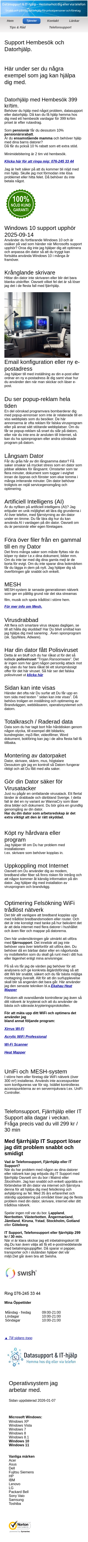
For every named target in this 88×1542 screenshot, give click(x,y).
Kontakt (53, 21)
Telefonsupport (60, 27)
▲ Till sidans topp (18, 1338)
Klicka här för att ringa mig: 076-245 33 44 (39, 161)
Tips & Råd (17, 27)
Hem (10, 21)
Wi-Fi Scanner (16, 1044)
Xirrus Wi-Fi (14, 1029)
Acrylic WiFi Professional (25, 1036)
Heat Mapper (15, 1052)
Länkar (74, 21)
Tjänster (31, 20)
